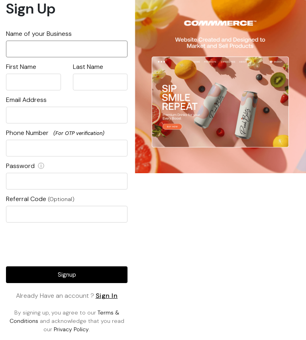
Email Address (26, 100)
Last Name (88, 67)
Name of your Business (39, 33)
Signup (67, 275)
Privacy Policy (71, 329)
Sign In (107, 295)
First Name (21, 67)
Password (25, 166)
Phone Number (55, 133)
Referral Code (40, 199)
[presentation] (67, 242)
